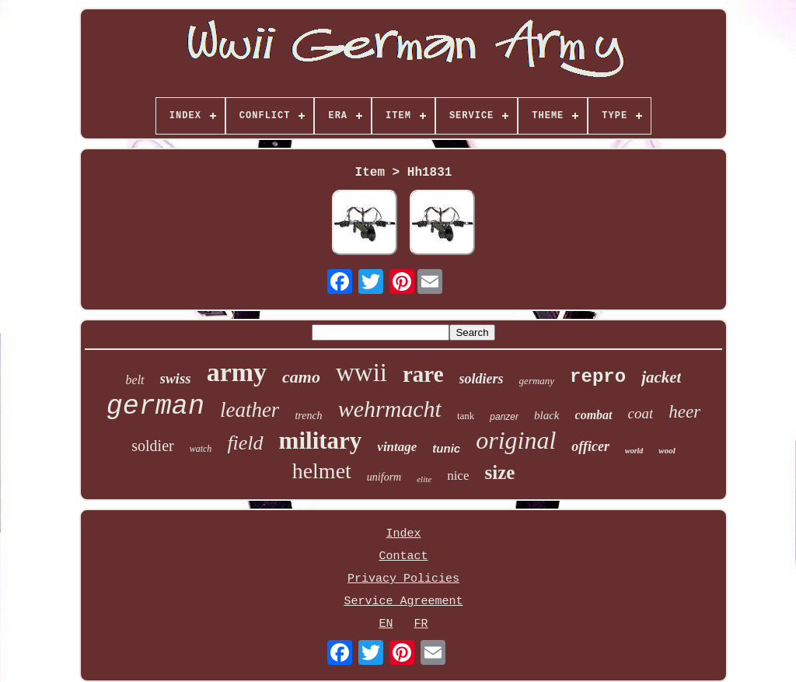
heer (684, 411)
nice (458, 475)
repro (598, 376)
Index (403, 533)
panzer (504, 416)
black (546, 415)
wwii (361, 372)
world (634, 450)
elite (424, 479)
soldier (152, 445)
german (155, 406)
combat (594, 414)
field (245, 443)
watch (201, 448)
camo (301, 376)
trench (308, 415)
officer (590, 446)
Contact (403, 556)
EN (386, 624)
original (516, 440)
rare (423, 374)
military (320, 440)
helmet (321, 471)
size (499, 472)
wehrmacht (390, 408)
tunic (446, 448)
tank (465, 415)
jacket (661, 377)
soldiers (481, 378)
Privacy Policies (403, 579)
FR (421, 624)
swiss (175, 378)
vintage (397, 446)
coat (641, 413)
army (237, 372)
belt (135, 379)
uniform (384, 477)
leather (249, 409)
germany (537, 380)
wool (666, 450)
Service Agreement (403, 601)
